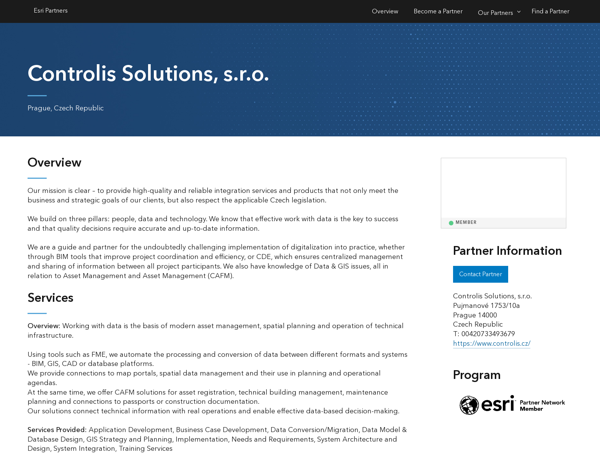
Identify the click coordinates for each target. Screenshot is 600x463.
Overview (385, 11)
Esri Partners (51, 11)
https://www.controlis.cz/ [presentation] (493, 344)
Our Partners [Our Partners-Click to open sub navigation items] (495, 13)
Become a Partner (438, 11)
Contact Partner (480, 274)
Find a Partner (550, 11)
